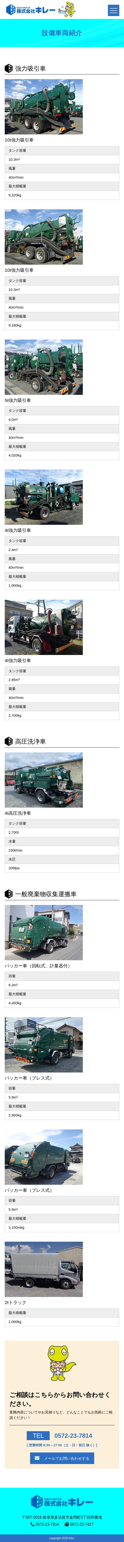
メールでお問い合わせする (66, 1458)
